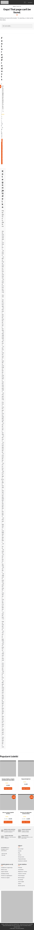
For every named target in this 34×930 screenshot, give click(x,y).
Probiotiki (20, 867)
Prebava (3, 404)
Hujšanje (3, 282)
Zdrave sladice (3, 742)
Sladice (19, 883)
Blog (19, 852)
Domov (14, 6)
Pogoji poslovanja (22, 858)
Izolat (2, 546)
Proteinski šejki (3, 458)
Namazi (2, 343)
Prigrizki (3, 410)
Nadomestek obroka (3, 325)
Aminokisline (20, 869)
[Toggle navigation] (25, 2)
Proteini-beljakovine (3, 524)
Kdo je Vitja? (20, 848)
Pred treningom (21, 875)
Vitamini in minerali (22, 873)
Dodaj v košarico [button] (8, 788)
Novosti (3, 350)
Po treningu (20, 879)
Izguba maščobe (4, 871)
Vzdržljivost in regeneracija (6, 867)
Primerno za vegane (5, 877)
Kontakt (19, 850)
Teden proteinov (3, 647)
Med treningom (3, 716)
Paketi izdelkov (3, 370)
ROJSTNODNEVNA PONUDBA (3, 508)
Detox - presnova (3, 270)
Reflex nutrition (3, 588)
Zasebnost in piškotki (22, 861)
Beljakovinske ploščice (3, 537)
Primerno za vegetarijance (6, 875)
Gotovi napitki (21, 881)
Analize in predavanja (3, 606)
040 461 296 (4, 853)
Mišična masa (4, 869)
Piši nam (3, 855)
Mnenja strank (21, 856)
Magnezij (3, 684)
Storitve (3, 596)
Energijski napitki (3, 418)
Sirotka (2, 570)
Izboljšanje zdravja (5, 873)
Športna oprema (21, 885)
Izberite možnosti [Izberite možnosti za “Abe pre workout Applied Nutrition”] (8, 822)
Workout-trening (3, 707)
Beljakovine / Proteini (22, 871)
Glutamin (3, 254)
